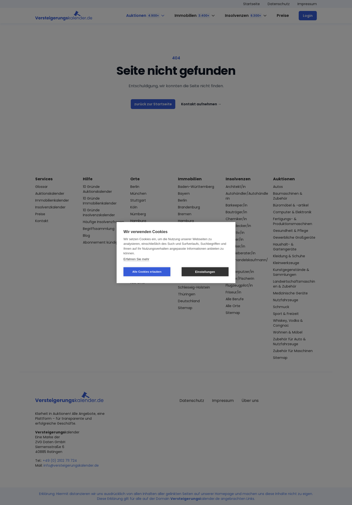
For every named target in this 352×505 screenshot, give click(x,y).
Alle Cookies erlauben (146, 271)
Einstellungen (205, 271)
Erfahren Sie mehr (136, 259)
